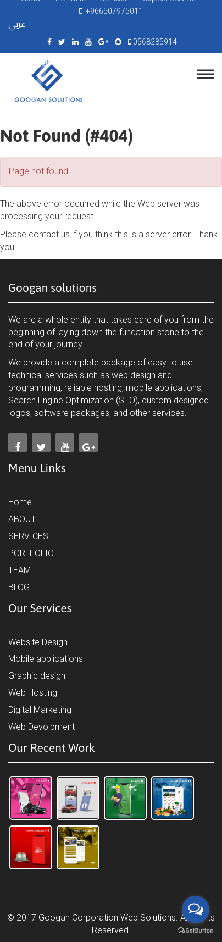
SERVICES (28, 536)
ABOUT (22, 519)
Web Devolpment (41, 727)
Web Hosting (32, 693)
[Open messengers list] (195, 909)
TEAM (19, 570)
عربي (17, 23)
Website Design (38, 642)
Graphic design (36, 676)
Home (20, 502)
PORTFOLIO (31, 553)
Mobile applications (45, 658)
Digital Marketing (39, 710)
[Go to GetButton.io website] (195, 930)
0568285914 (154, 41)
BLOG (19, 587)
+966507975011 (112, 11)
